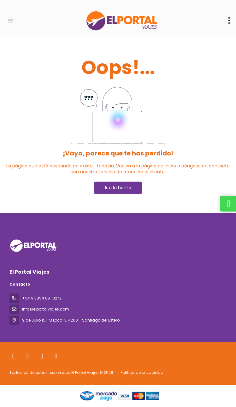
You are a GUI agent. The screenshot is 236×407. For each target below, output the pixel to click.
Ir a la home (118, 187)
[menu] (229, 20)
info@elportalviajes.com (45, 309)
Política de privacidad (142, 372)
